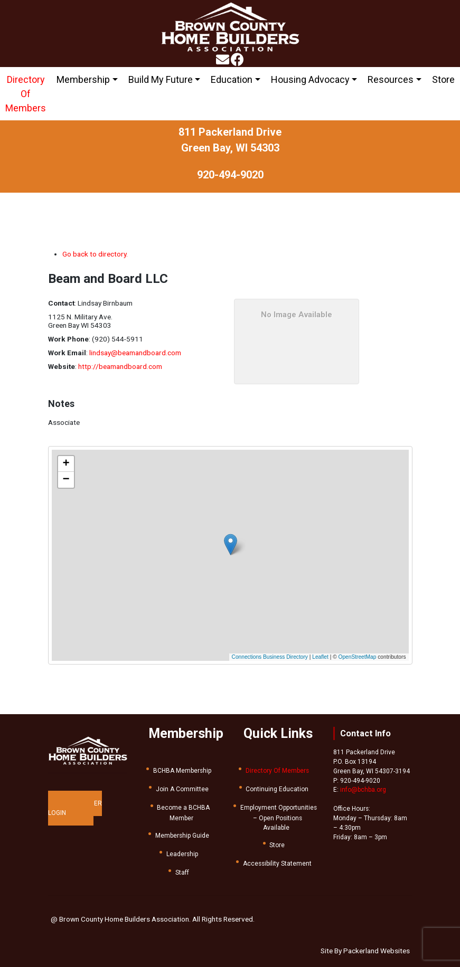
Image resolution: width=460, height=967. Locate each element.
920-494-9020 (230, 174)
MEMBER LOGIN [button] (75, 808)
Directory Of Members (25, 93)
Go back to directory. (95, 254)
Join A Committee (182, 789)
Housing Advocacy (310, 79)
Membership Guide (182, 835)
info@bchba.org (363, 789)
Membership (83, 79)
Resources (391, 79)
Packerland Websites (376, 950)
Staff (182, 872)
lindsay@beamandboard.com (135, 352)
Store (443, 79)
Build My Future (160, 79)
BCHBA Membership (182, 770)
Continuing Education (277, 789)
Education (231, 79)
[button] (235, 541)
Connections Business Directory (270, 657)
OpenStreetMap (358, 657)
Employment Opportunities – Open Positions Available (278, 817)
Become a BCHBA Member (183, 813)
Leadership (182, 854)
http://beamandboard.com (120, 366)
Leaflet (320, 657)
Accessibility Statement (277, 863)
